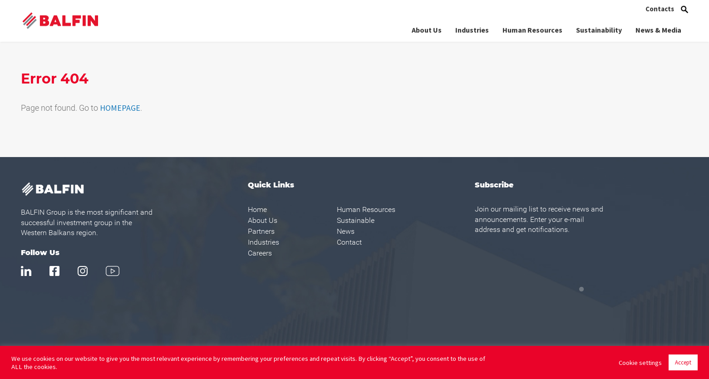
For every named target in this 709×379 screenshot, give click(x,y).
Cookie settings (640, 363)
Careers (260, 253)
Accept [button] (683, 362)
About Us (427, 29)
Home (257, 209)
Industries (472, 29)
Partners (261, 231)
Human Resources (532, 29)
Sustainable (355, 220)
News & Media (658, 29)
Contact (349, 242)
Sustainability (599, 29)
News (345, 231)
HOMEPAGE (120, 108)
